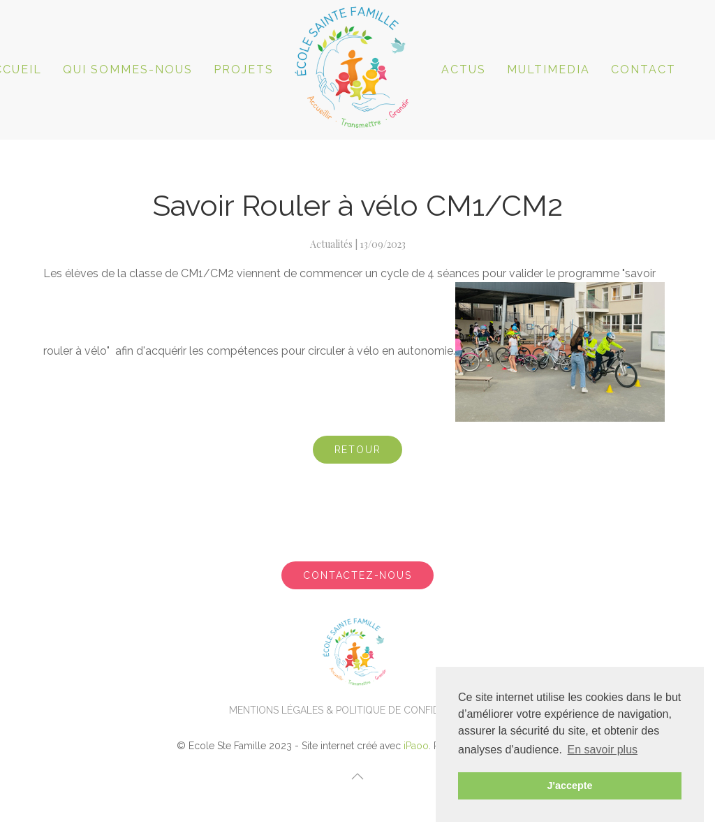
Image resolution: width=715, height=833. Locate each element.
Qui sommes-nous (128, 69)
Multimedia (548, 69)
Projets (244, 69)
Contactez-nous (357, 575)
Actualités (331, 244)
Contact (643, 69)
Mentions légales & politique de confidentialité (358, 710)
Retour (357, 449)
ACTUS (463, 69)
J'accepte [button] (569, 785)
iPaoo (416, 745)
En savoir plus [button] (603, 749)
